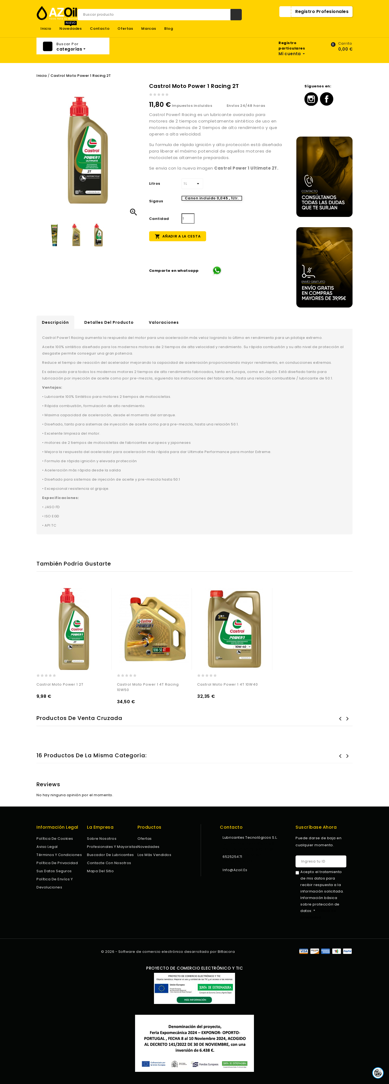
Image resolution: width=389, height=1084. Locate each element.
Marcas (148, 28)
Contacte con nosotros (109, 862)
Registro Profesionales (321, 11)
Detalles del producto (109, 322)
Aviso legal (47, 846)
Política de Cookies (54, 838)
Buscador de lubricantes (110, 854)
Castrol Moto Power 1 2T (59, 684)
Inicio (46, 28)
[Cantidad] (188, 218)
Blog (168, 28)
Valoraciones (164, 322)
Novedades (70, 28)
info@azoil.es (235, 870)
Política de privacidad (57, 862)
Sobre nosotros (101, 838)
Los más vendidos (154, 854)
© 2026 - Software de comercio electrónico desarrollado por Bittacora (168, 951)
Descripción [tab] (55, 322)
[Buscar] (160, 14)
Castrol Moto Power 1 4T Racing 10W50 (148, 687)
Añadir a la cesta (178, 236)
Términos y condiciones (59, 854)
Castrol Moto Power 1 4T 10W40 (227, 684)
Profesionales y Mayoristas (112, 846)
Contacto (99, 28)
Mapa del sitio (100, 871)
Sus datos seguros (54, 871)
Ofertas (125, 28)
